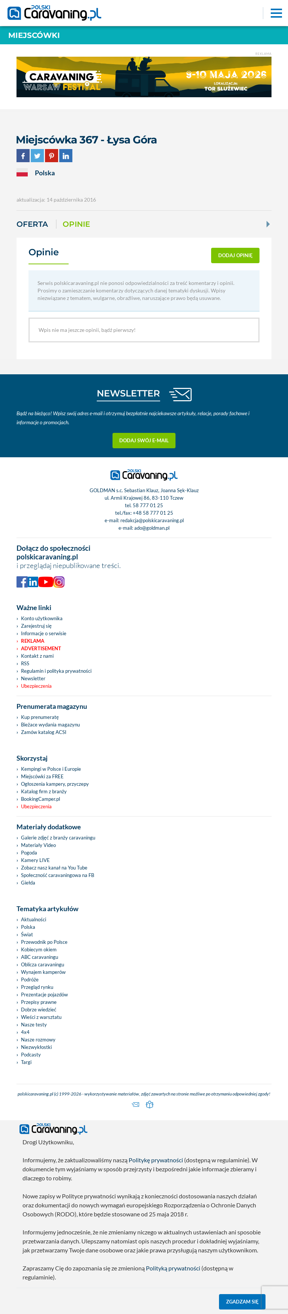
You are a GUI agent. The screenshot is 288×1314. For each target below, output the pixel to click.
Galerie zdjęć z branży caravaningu (58, 838)
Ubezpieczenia (36, 686)
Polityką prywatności (173, 1268)
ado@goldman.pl (152, 528)
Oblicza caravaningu (42, 964)
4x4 (25, 1032)
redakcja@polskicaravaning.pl (152, 520)
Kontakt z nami (37, 656)
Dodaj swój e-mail (144, 440)
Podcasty (31, 1055)
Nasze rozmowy (38, 1040)
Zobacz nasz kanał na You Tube (54, 868)
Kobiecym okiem (39, 949)
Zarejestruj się (36, 626)
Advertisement (41, 648)
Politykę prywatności (156, 1159)
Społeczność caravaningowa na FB (57, 875)
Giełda (28, 883)
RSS (25, 663)
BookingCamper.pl (40, 799)
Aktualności (33, 919)
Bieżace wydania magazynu (50, 725)
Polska (28, 927)
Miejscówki (34, 35)
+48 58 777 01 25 (153, 513)
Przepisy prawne (39, 1002)
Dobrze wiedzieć (38, 1010)
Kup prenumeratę (40, 717)
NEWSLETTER (128, 393)
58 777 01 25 (148, 505)
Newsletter (33, 678)
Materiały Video (38, 845)
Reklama (32, 641)
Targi (26, 1062)
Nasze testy (34, 1025)
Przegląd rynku (37, 987)
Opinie (76, 224)
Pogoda (29, 853)
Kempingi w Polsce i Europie (51, 769)
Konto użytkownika (42, 618)
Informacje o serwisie (43, 633)
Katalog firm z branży (44, 791)
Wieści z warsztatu (41, 1017)
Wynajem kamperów (43, 972)
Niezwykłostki (36, 1047)
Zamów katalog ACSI (43, 732)
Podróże (30, 979)
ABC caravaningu (39, 957)
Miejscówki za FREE (42, 776)
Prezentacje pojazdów (44, 995)
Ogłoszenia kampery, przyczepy (55, 784)
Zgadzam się (242, 1302)
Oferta (32, 224)
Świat (27, 934)
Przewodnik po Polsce (44, 942)
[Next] (267, 224)
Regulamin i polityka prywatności (56, 671)
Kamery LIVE (35, 860)
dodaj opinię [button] (235, 255)
